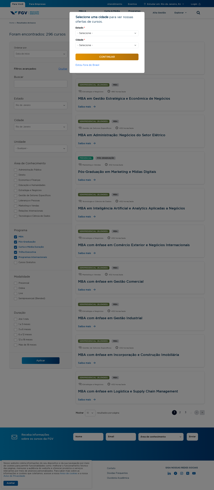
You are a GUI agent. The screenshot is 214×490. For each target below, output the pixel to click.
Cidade (80, 40)
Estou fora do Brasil (87, 65)
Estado (80, 28)
